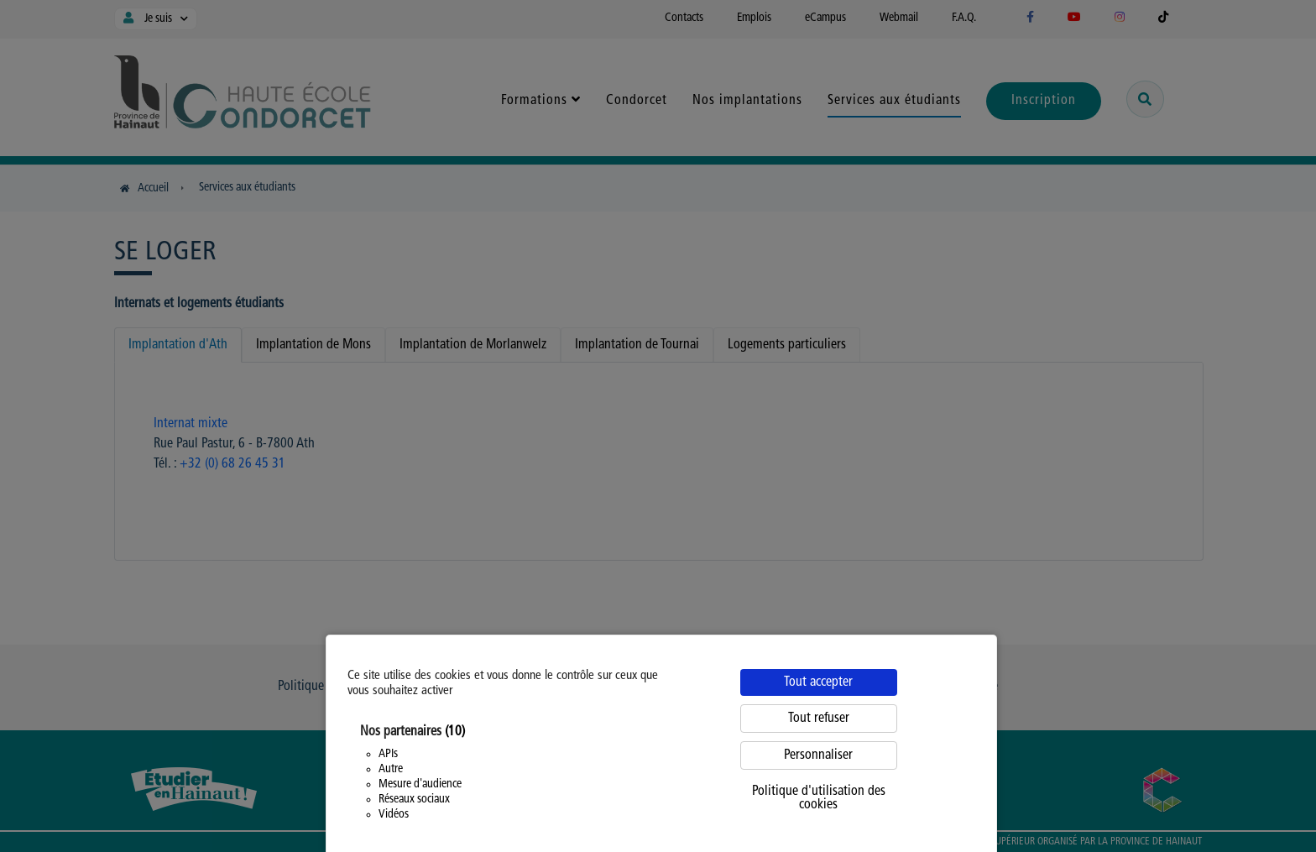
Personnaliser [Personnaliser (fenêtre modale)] (818, 755)
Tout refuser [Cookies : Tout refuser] (818, 718)
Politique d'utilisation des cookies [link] (818, 798)
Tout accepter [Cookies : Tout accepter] (818, 682)
